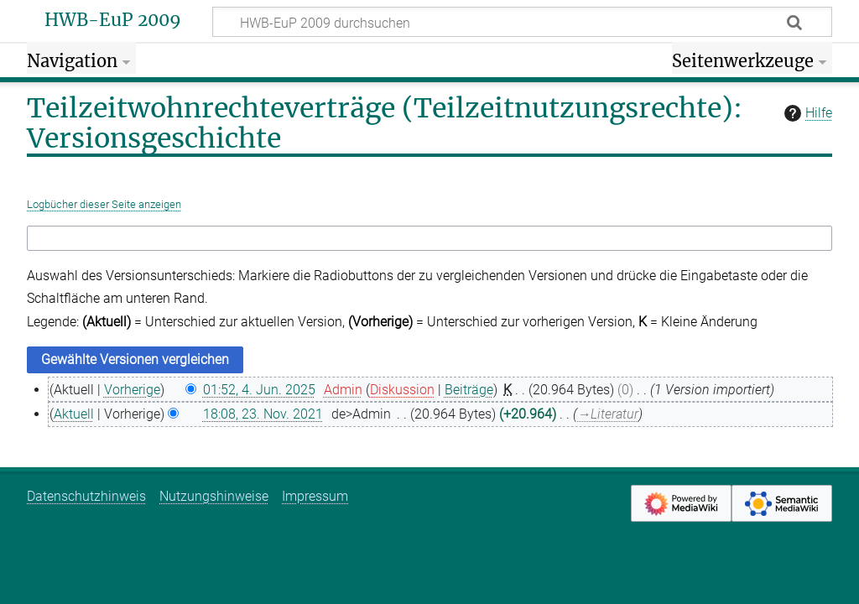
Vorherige (132, 390)
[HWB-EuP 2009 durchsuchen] (522, 22)
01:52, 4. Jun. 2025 (259, 390)
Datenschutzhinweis (86, 496)
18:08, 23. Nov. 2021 (263, 414)
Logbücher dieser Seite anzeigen (104, 204)
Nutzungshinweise (213, 496)
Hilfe (806, 113)
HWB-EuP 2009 (112, 20)
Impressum (315, 496)
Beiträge (469, 390)
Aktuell (74, 414)
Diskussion (402, 390)
